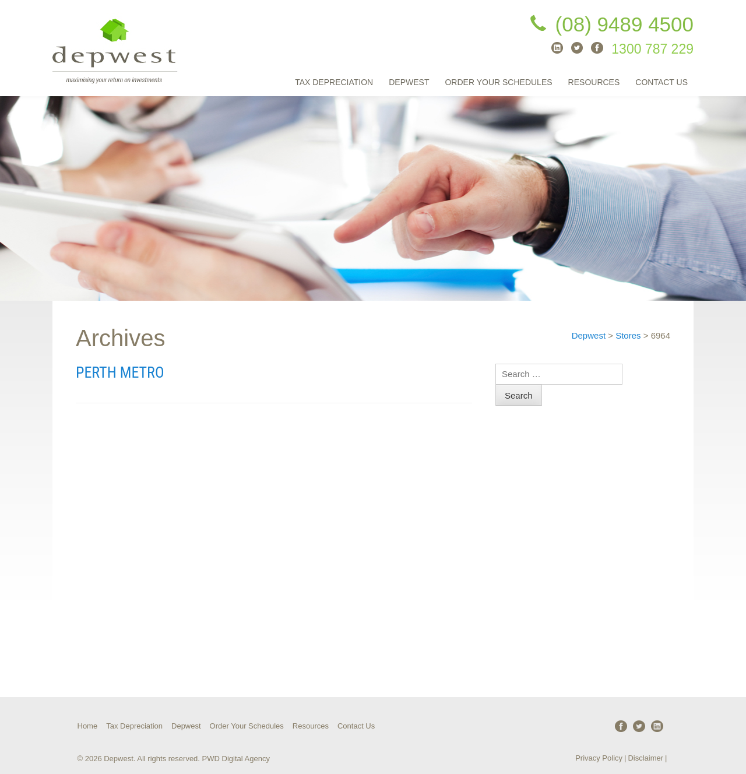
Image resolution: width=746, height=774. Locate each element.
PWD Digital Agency (236, 758)
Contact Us (661, 82)
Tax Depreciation (334, 82)
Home (88, 726)
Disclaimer (645, 758)
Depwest (409, 82)
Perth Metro (120, 372)
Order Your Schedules (498, 82)
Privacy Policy (598, 758)
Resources (594, 82)
